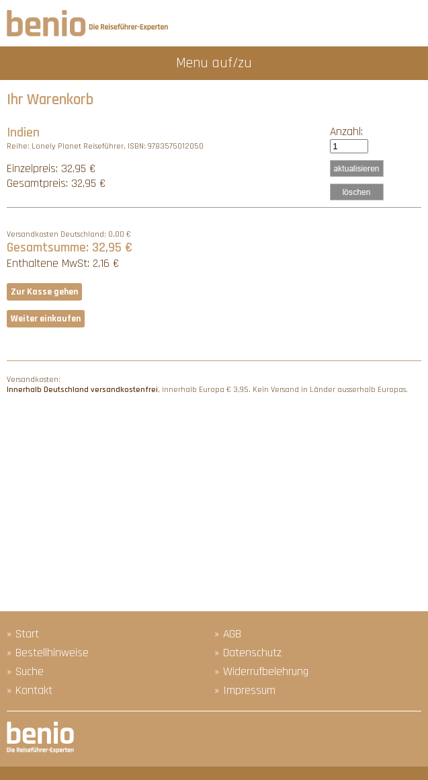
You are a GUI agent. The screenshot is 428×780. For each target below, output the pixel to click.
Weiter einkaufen (46, 319)
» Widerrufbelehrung (261, 671)
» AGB (227, 634)
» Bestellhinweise (48, 653)
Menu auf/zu (214, 63)
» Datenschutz (248, 653)
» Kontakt (29, 690)
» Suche (25, 671)
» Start (23, 634)
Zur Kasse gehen (44, 292)
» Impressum (244, 690)
